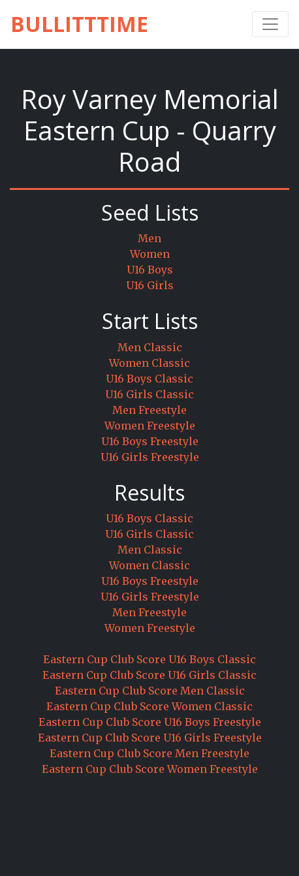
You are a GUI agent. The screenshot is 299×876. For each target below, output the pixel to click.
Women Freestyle (149, 425)
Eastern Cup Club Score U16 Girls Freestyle (150, 737)
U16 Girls (150, 285)
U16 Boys (150, 269)
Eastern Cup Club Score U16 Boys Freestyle (150, 721)
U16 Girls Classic (149, 394)
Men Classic (150, 347)
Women (150, 253)
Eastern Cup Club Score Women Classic (149, 706)
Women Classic (149, 362)
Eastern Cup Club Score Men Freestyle (149, 753)
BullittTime (79, 24)
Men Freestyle (149, 409)
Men (149, 238)
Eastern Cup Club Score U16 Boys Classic (149, 659)
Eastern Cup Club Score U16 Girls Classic (149, 674)
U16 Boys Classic (149, 378)
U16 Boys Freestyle (149, 441)
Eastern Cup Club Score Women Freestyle (150, 768)
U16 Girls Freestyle (150, 456)
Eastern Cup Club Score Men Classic (150, 690)
